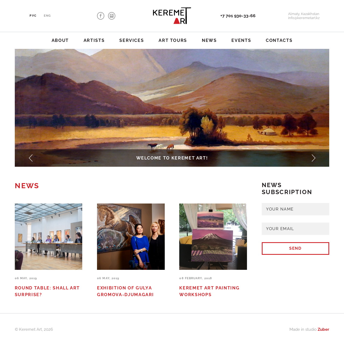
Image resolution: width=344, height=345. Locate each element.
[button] (30, 158)
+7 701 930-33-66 (238, 15)
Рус (33, 15)
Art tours (173, 40)
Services (131, 40)
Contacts (279, 40)
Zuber (323, 329)
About (60, 40)
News (209, 40)
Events (241, 40)
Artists (94, 40)
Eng (47, 15)
